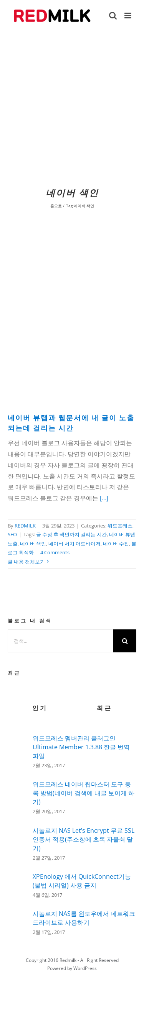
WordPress (85, 968)
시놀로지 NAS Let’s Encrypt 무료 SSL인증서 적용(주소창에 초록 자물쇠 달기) (83, 839)
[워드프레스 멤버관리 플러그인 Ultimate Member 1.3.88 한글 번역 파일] (18, 749)
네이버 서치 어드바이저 (74, 543)
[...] (104, 498)
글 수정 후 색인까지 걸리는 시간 (71, 534)
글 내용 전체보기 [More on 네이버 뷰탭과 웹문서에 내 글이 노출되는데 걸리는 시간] (26, 561)
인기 (40, 708)
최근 (104, 708)
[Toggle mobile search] (113, 15)
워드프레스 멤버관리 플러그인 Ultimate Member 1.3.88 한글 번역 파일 (81, 747)
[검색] (124, 640)
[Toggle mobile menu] (128, 15)
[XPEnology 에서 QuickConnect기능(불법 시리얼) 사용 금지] (18, 884)
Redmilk (68, 960)
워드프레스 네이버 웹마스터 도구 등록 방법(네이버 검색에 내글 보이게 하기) (83, 793)
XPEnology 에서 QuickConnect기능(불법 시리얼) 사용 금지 (82, 881)
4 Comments (55, 552)
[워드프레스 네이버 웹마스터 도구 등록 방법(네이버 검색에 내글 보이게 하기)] (18, 797)
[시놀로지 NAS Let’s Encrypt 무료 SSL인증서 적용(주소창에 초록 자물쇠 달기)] (18, 844)
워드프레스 (120, 525)
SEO (12, 534)
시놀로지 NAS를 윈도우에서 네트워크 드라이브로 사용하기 (84, 918)
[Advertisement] (72, 107)
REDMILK (25, 525)
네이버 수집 (116, 543)
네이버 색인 (33, 543)
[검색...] (60, 640)
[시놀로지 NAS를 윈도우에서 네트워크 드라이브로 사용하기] (18, 920)
